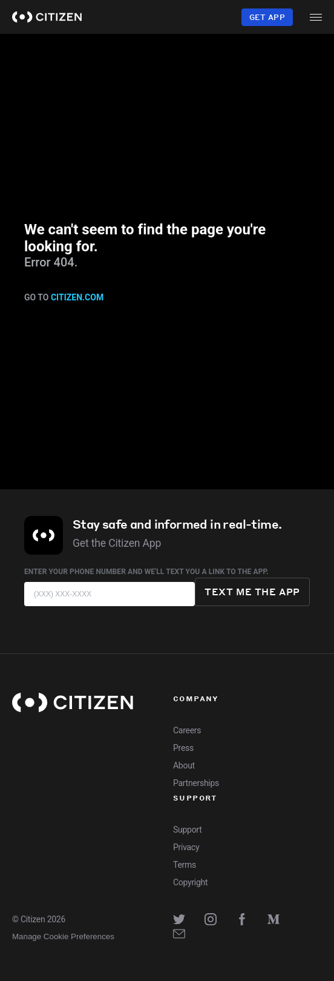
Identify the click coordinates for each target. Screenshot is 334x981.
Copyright (190, 882)
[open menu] (316, 17)
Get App (267, 17)
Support (187, 829)
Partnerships (196, 783)
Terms (184, 865)
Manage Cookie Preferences (63, 936)
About (184, 765)
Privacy (186, 847)
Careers (187, 730)
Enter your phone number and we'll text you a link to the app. (146, 571)
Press (183, 748)
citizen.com (77, 297)
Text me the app (252, 592)
